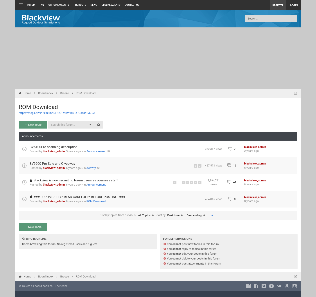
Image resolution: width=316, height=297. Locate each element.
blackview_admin (54, 151)
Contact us (132, 5)
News (93, 5)
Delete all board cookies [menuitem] (35, 286)
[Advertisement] (158, 58)
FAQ (42, 5)
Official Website (58, 5)
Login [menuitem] (294, 5)
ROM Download (38, 107)
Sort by (170, 215)
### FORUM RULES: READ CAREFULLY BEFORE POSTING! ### (79, 197)
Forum (31, 5)
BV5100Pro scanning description (53, 147)
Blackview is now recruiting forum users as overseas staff (76, 180)
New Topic (32, 124)
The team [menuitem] (61, 286)
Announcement (96, 151)
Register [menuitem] (278, 5)
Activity (91, 168)
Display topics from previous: (128, 215)
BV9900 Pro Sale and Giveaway (52, 164)
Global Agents (111, 5)
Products (80, 5)
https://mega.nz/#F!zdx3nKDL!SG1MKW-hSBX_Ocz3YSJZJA (57, 113)
